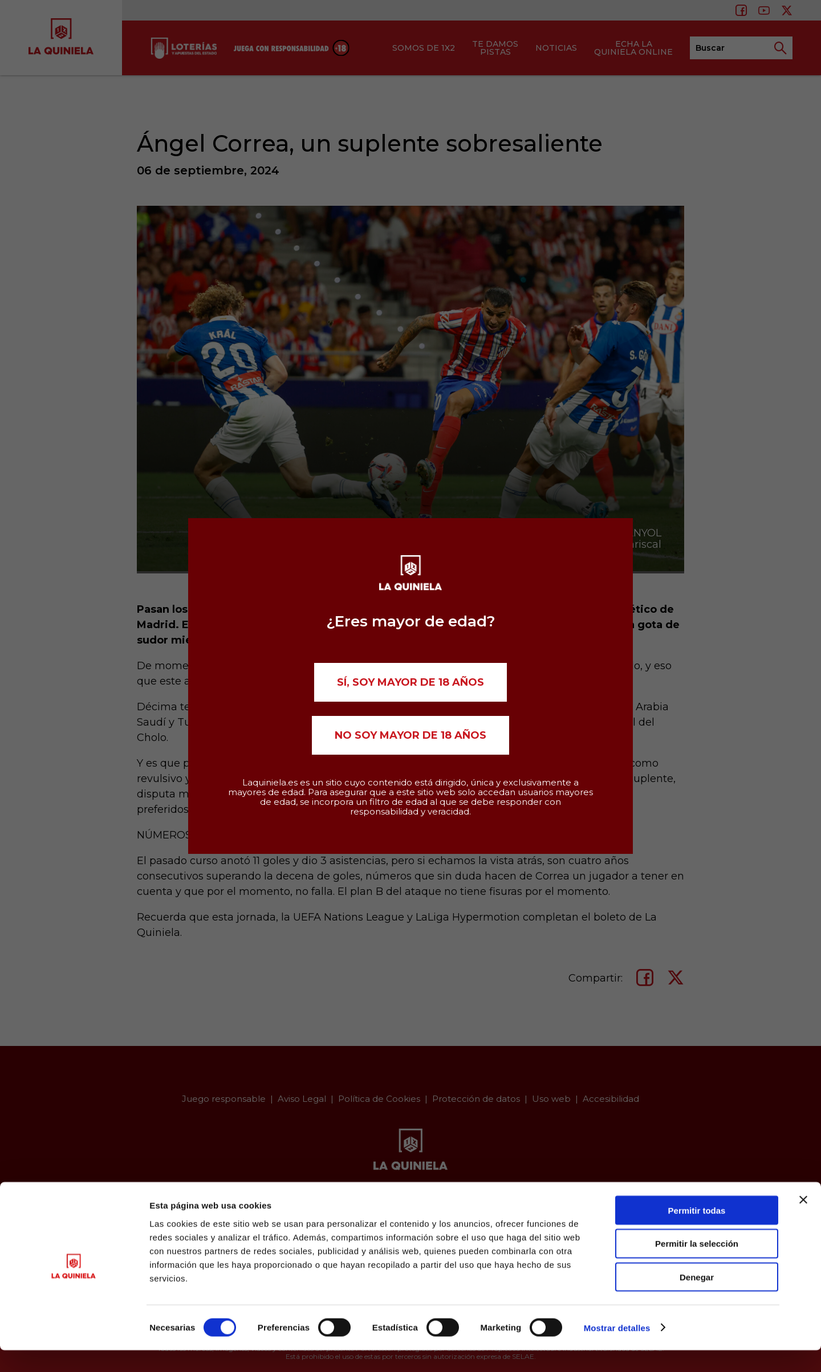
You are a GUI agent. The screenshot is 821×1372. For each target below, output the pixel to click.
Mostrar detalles (617, 1349)
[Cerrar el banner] (803, 1222)
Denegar (697, 1299)
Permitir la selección (696, 1266)
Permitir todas (697, 1232)
